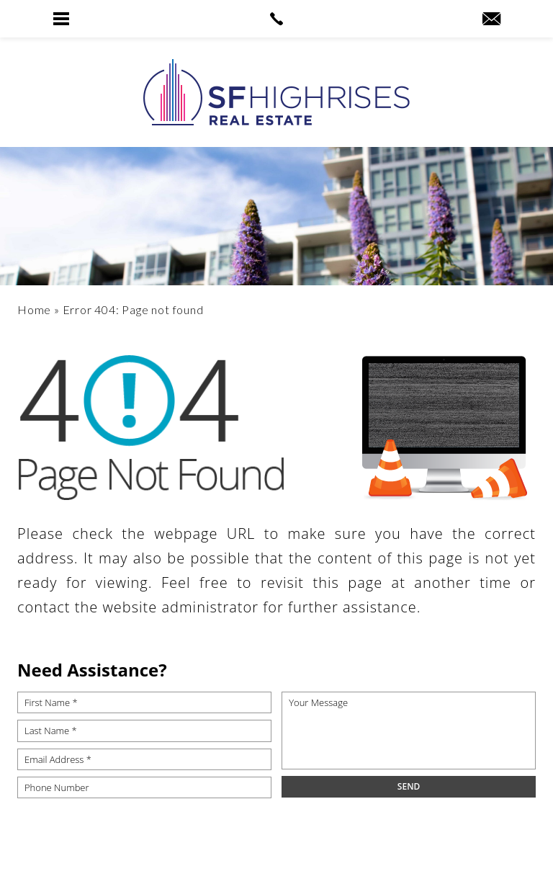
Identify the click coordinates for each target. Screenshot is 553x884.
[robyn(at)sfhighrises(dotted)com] (491, 19)
